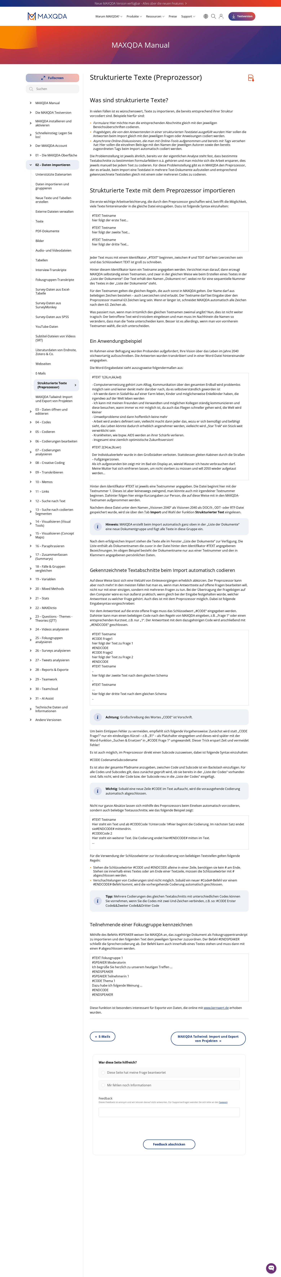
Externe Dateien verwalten (55, 211)
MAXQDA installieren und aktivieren (53, 123)
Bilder (40, 241)
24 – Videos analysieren (52, 629)
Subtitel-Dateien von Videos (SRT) (56, 338)
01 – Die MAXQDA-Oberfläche (56, 155)
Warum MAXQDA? (107, 16)
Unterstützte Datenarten (54, 174)
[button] (172, 1072)
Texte (39, 221)
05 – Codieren (45, 432)
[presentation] (169, 1129)
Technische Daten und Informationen (51, 709)
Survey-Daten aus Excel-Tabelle (53, 291)
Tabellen (42, 260)
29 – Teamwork (46, 679)
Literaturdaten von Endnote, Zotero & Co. (56, 352)
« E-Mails (102, 1036)
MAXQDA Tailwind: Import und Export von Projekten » (208, 1038)
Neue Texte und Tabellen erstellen (53, 200)
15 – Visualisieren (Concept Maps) (54, 535)
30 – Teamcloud (46, 689)
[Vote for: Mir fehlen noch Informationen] (169, 1085)
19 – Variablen (45, 579)
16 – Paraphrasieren (49, 546)
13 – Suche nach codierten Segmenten (54, 512)
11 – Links (42, 491)
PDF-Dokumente (47, 231)
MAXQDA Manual (47, 103)
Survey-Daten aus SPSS (52, 317)
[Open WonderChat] (271, 1268)
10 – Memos (44, 482)
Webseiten (43, 364)
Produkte (133, 16)
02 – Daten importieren (52, 165)
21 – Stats (42, 598)
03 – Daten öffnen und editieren (51, 411)
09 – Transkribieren (49, 472)
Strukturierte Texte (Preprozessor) (52, 385)
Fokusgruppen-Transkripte (55, 280)
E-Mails (41, 373)
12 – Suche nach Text (50, 501)
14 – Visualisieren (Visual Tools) (53, 523)
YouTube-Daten (47, 327)
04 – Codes (43, 422)
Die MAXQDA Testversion (53, 112)
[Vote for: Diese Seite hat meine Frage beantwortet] (169, 1072)
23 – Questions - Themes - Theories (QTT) (53, 618)
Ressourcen (153, 16)
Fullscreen (56, 78)
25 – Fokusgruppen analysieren (49, 640)
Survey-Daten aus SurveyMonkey (48, 305)
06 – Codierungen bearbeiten (56, 441)
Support (186, 16)
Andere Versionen (48, 720)
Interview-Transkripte (51, 270)
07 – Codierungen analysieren (48, 452)
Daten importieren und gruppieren (52, 186)
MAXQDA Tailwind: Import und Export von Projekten (54, 399)
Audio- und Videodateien (53, 250)
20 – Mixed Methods (49, 589)
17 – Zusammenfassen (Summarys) (51, 557)
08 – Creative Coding (50, 463)
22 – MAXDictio (46, 608)
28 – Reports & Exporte (51, 670)
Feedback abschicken (169, 1144)
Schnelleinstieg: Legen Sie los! (53, 135)
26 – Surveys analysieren (53, 650)
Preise (173, 16)
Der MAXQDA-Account (51, 146)
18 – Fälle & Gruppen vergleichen (50, 568)
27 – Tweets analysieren (52, 660)
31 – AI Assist (44, 698)
